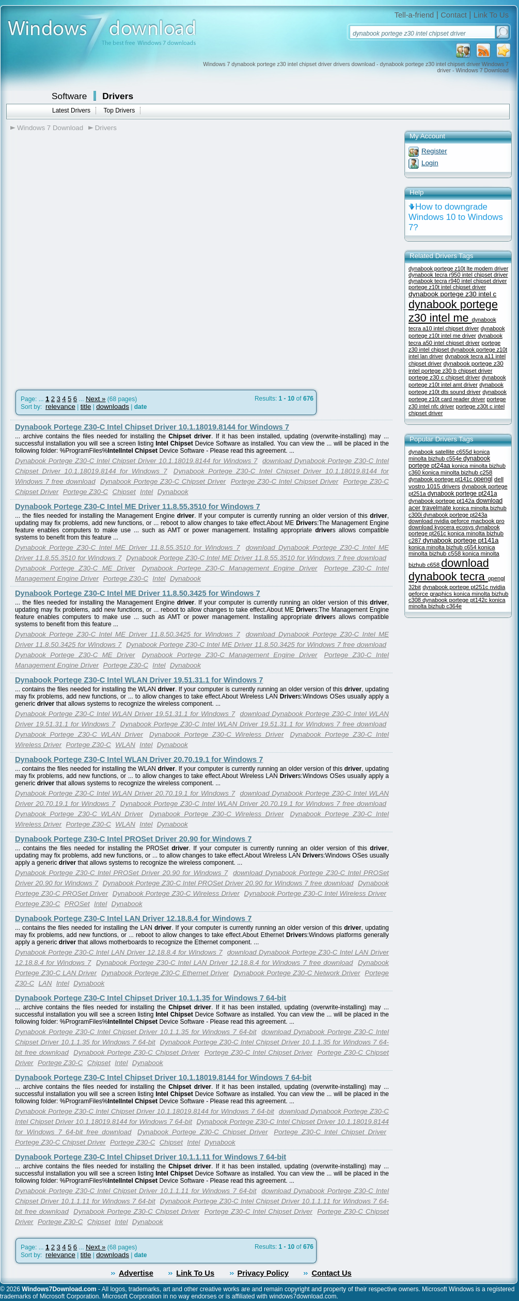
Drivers (117, 96)
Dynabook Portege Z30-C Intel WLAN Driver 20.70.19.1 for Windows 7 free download (253, 803)
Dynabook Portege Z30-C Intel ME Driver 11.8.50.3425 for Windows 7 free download (256, 644)
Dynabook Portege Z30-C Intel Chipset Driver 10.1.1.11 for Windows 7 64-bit (150, 1157)
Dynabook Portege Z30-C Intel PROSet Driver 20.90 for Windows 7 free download (228, 883)
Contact (454, 15)
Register (434, 151)
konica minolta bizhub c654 (443, 547)
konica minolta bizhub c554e (449, 455)
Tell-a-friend (414, 15)
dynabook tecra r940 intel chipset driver (457, 281)
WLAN (125, 745)
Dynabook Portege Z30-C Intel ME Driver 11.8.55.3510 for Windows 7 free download (256, 558)
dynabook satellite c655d (441, 452)
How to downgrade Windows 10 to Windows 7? (455, 217)
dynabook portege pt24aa (449, 462)
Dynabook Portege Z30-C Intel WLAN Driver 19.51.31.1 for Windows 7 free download (253, 724)
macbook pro (488, 521)
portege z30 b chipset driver (457, 371)
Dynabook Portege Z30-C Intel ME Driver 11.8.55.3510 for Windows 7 (137, 506)
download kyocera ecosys (441, 527)
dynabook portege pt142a (442, 501)
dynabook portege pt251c (456, 587)
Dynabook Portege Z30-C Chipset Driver (163, 481)
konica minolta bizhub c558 (451, 550)
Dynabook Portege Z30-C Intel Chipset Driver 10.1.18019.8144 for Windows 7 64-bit (163, 1077)
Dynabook (173, 492)
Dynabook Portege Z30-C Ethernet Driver (165, 973)
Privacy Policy (263, 1273)
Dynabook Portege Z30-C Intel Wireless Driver (315, 893)
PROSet (77, 904)
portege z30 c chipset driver (444, 377)
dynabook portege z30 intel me (453, 311)
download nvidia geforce (439, 521)
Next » (96, 399)
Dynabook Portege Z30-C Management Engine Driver (229, 568)
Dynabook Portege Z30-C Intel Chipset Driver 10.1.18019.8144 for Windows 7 (152, 427)
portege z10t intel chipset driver (447, 287)
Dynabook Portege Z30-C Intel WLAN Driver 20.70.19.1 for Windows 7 (139, 759)
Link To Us (491, 15)
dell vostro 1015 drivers (456, 482)
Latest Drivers (71, 110)
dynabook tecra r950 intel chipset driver (458, 275)
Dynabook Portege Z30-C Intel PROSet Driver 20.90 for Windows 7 (133, 839)
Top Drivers (119, 110)
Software (69, 96)
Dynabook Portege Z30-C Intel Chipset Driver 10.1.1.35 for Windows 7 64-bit (150, 998)
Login (429, 163)
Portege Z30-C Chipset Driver (60, 1142)
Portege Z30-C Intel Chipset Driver (285, 481)
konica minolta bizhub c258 (457, 472)
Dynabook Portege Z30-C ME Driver (75, 568)
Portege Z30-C (85, 492)
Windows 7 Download (50, 128)
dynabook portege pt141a (461, 540)
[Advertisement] (121, 266)
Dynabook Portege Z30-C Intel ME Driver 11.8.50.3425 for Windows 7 (137, 593)
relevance (60, 406)
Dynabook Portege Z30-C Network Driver (296, 973)
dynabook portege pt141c (441, 479)
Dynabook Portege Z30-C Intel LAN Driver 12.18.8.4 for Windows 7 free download (224, 962)
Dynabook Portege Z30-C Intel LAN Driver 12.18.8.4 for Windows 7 (133, 918)
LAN (45, 983)
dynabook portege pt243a (455, 515)
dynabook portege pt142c (455, 600)
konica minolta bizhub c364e (457, 603)
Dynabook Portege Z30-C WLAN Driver (79, 734)
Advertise (136, 1273)
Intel (146, 492)
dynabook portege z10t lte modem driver (458, 268)
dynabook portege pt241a (462, 493)
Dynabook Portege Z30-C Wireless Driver (216, 734)
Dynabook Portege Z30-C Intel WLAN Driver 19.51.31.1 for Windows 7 (139, 680)
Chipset (124, 492)
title (86, 406)
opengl (483, 479)
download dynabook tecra (448, 570)
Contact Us (331, 1273)
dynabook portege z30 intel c (452, 294)
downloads (112, 406)
